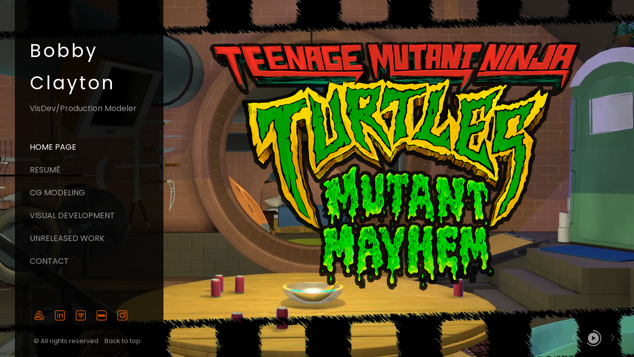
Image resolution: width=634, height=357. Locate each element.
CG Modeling (57, 192)
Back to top (123, 341)
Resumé (45, 170)
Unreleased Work (67, 238)
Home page (53, 147)
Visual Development (72, 215)
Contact (49, 261)
